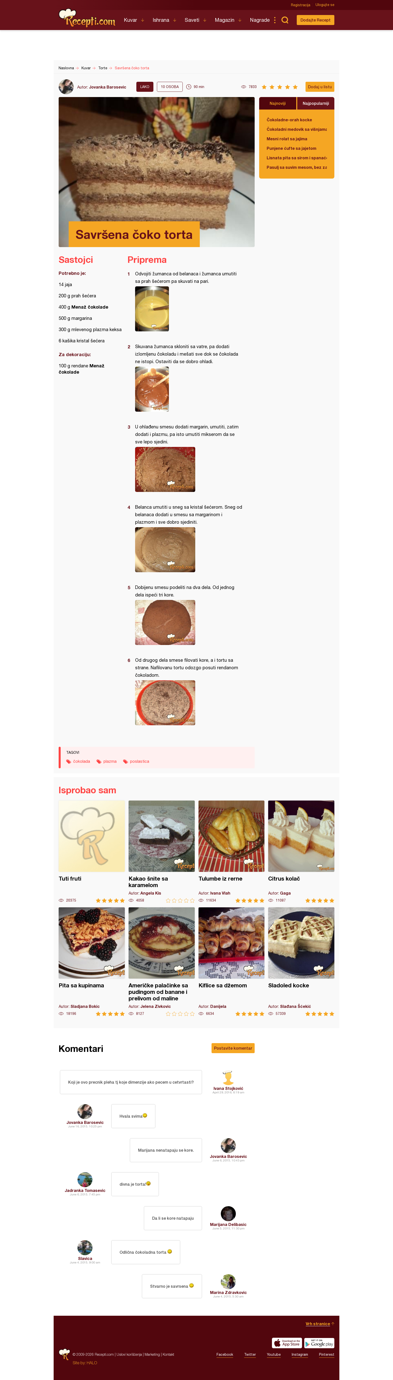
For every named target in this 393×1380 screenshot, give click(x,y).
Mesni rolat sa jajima (287, 138)
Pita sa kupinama (92, 961)
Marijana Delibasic (228, 1224)
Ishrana (161, 20)
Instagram (300, 1354)
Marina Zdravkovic (228, 1292)
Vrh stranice (318, 1323)
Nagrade (260, 20)
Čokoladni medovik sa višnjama (297, 129)
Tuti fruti (92, 852)
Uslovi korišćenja (129, 1354)
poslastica (139, 761)
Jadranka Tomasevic (85, 1190)
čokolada (81, 761)
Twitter (250, 1354)
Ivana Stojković (228, 1088)
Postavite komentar (233, 1048)
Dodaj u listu (320, 86)
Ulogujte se (325, 5)
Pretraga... (284, 20)
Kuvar (130, 20)
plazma (110, 761)
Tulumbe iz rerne (232, 852)
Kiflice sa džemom (232, 961)
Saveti (192, 20)
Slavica (85, 1258)
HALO (92, 1362)
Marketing (152, 1354)
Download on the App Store (287, 1343)
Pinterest (326, 1354)
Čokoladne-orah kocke (289, 119)
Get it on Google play (319, 1343)
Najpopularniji (316, 103)
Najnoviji (278, 103)
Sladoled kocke (301, 961)
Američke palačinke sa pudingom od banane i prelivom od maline (162, 961)
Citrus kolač (301, 852)
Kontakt (168, 1354)
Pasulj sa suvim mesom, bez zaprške (297, 167)
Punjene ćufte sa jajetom (291, 148)
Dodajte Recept (316, 20)
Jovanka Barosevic (107, 87)
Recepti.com (87, 18)
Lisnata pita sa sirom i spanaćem (297, 157)
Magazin (224, 20)
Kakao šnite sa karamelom (162, 852)
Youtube (274, 1354)
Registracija (300, 5)
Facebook (225, 1354)
